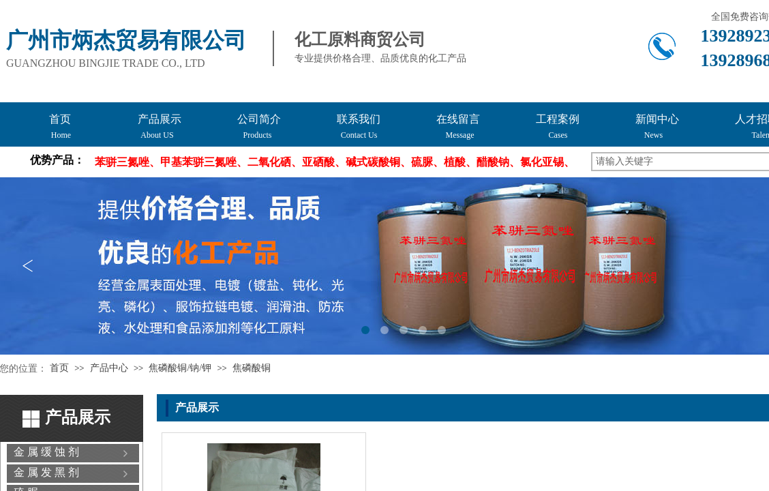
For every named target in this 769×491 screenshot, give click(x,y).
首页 (59, 368)
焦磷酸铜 (251, 368)
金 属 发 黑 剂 (46, 472)
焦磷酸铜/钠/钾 (180, 368)
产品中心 (109, 368)
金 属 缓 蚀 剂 (46, 452)
